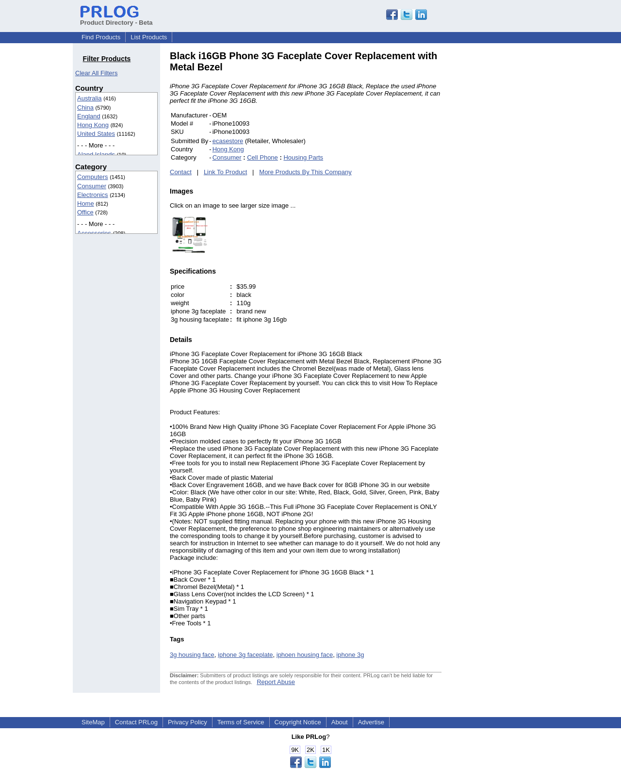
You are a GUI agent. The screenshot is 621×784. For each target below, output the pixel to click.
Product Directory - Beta (116, 19)
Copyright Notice (298, 722)
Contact (181, 172)
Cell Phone (262, 157)
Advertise (371, 722)
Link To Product (225, 172)
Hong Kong (93, 125)
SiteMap (93, 722)
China (85, 107)
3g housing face (192, 654)
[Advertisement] (507, 196)
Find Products (101, 37)
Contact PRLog (136, 722)
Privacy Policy (187, 722)
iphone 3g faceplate (245, 654)
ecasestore (228, 141)
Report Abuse (276, 682)
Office (85, 212)
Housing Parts (303, 157)
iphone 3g (350, 654)
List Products (149, 37)
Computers (92, 176)
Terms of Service (240, 722)
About (339, 722)
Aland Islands (96, 154)
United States (96, 133)
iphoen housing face (305, 654)
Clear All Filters (96, 73)
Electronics (92, 194)
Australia (89, 98)
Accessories (94, 233)
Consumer (91, 186)
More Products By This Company (305, 172)
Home (85, 203)
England (88, 116)
